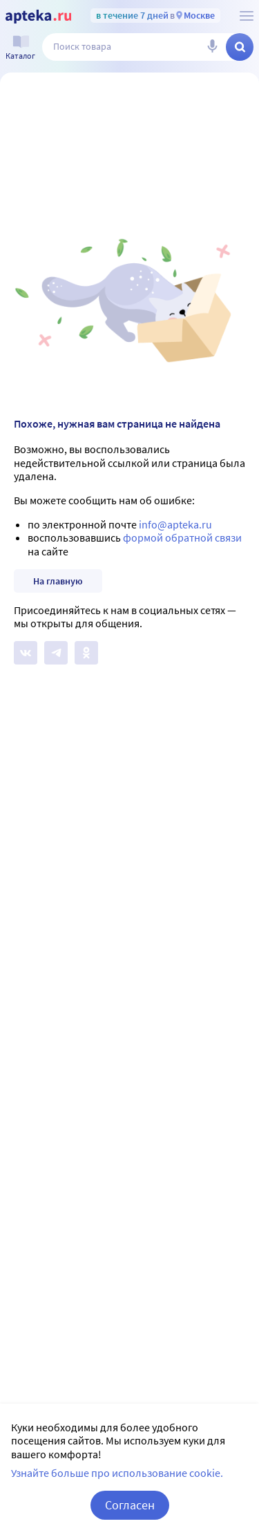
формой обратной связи (182, 537)
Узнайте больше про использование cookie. (117, 1473)
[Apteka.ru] (38, 16)
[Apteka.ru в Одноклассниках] (86, 653)
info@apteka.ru (175, 524)
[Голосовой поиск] (212, 47)
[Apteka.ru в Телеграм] (56, 653)
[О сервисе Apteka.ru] (246, 16)
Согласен (130, 1505)
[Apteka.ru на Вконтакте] (25, 653)
